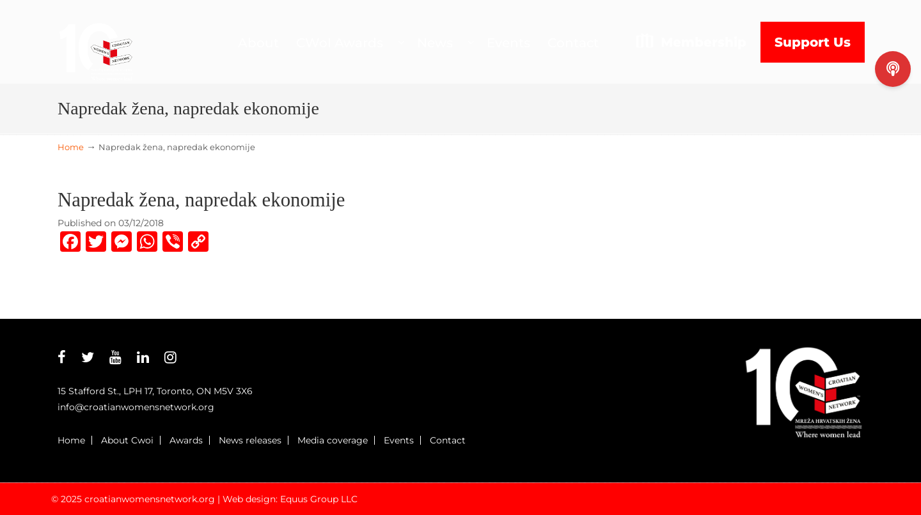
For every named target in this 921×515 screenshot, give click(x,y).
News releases (250, 440)
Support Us (813, 42)
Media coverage (332, 440)
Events (399, 440)
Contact (448, 440)
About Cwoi (127, 440)
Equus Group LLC (319, 499)
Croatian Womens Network (96, 42)
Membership (703, 42)
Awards (186, 440)
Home (71, 147)
